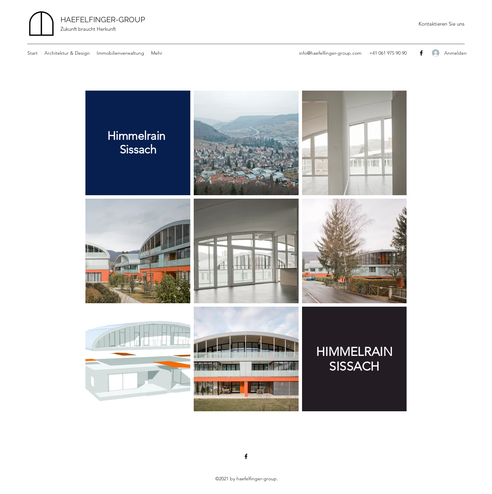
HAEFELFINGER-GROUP (102, 19)
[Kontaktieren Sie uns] (441, 24)
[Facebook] (421, 53)
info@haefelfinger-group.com (330, 53)
